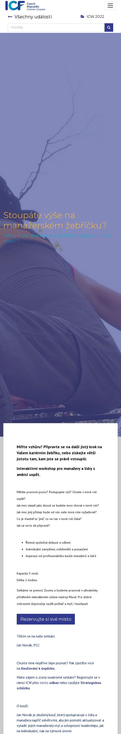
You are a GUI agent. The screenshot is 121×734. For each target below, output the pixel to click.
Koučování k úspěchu (37, 668)
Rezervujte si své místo (45, 619)
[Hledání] (109, 27)
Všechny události (30, 16)
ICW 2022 (92, 17)
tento (49, 682)
